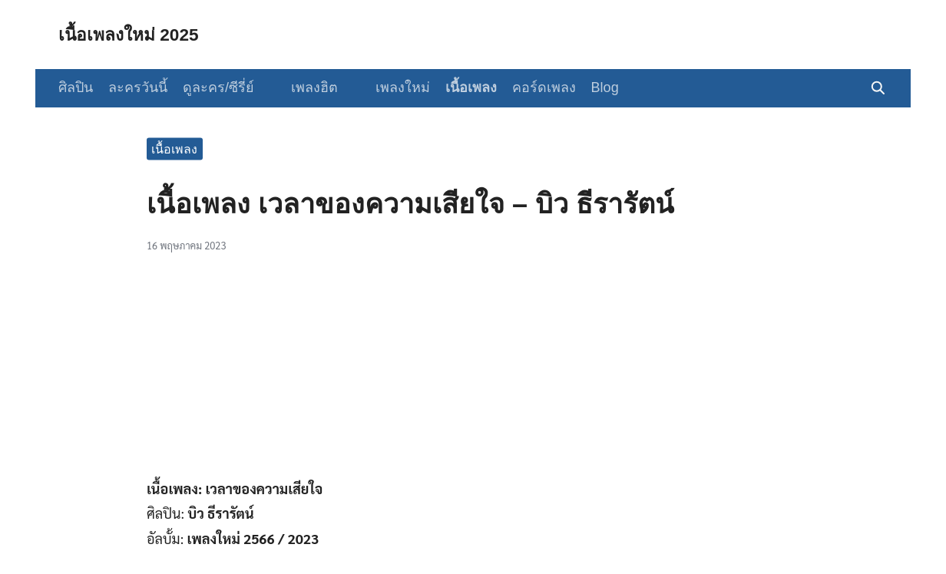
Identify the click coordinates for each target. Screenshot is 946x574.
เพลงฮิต (308, 87)
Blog (592, 87)
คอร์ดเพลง (531, 87)
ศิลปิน (75, 87)
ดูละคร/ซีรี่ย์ (218, 87)
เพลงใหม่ (389, 87)
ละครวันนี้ (137, 87)
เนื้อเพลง (458, 87)
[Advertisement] (473, 374)
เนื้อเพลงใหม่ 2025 (132, 34)
